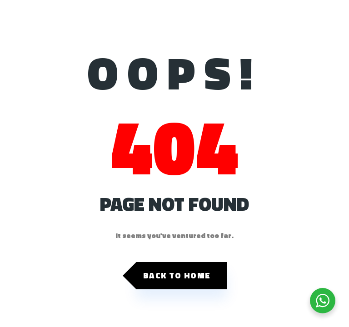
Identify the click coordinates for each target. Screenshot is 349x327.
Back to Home (177, 275)
